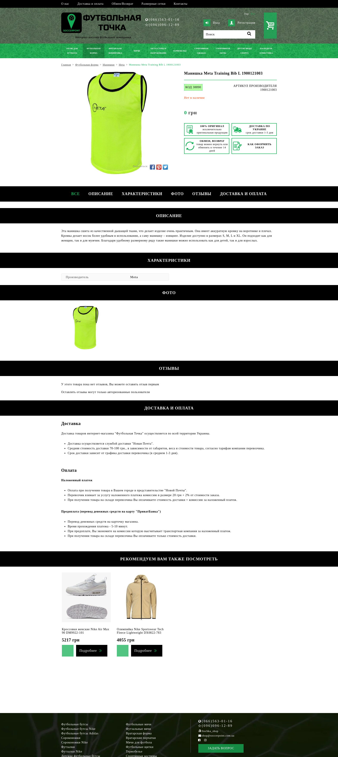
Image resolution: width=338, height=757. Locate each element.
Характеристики (142, 194)
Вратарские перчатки (141, 738)
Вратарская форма (139, 733)
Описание (100, 194)
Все (75, 194)
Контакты (180, 3)
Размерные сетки (153, 3)
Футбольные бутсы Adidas (80, 733)
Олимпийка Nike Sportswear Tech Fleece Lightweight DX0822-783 (140, 631)
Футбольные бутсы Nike (78, 728)
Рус (253, 13)
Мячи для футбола (139, 742)
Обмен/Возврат (122, 3)
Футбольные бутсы (74, 724)
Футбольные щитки (139, 747)
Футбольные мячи (138, 724)
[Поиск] (229, 34)
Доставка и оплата (90, 3)
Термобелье (134, 751)
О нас (65, 3)
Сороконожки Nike (74, 742)
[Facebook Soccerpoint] (199, 740)
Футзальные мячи (138, 728)
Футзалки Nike (71, 751)
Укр (246, 13)
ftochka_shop (210, 731)
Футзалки (68, 747)
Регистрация (241, 22)
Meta (134, 277)
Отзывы (201, 194)
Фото (177, 194)
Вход (211, 22)
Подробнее (88, 650)
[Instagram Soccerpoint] (205, 740)
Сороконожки (70, 738)
